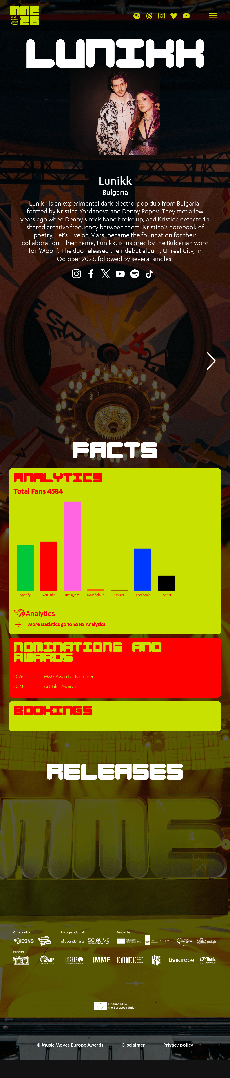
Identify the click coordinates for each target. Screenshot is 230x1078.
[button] (210, 360)
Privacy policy (178, 1056)
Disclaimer (133, 1056)
